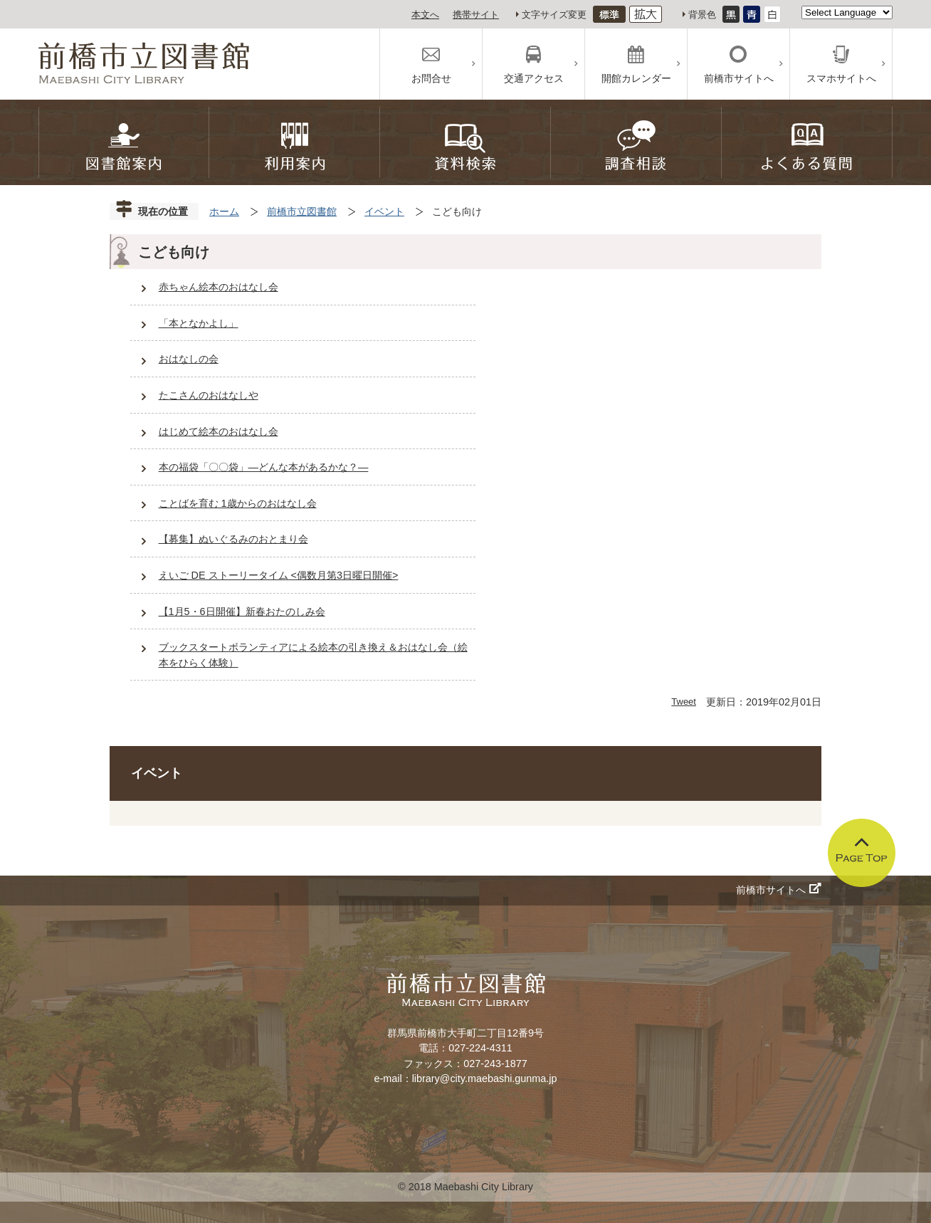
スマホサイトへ (841, 78)
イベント (384, 211)
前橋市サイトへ (739, 78)
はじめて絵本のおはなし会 (218, 431)
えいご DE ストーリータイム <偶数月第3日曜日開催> (279, 575)
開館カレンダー (636, 78)
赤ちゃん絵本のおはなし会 (218, 287)
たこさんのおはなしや (208, 395)
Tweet (683, 701)
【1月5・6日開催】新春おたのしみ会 (242, 611)
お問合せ (431, 78)
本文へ (425, 14)
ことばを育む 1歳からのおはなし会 (238, 503)
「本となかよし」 (198, 323)
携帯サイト (476, 14)
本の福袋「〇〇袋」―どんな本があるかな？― (264, 467)
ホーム (224, 211)
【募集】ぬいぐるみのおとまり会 (233, 539)
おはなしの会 (189, 358)
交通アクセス (534, 78)
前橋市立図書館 (302, 211)
